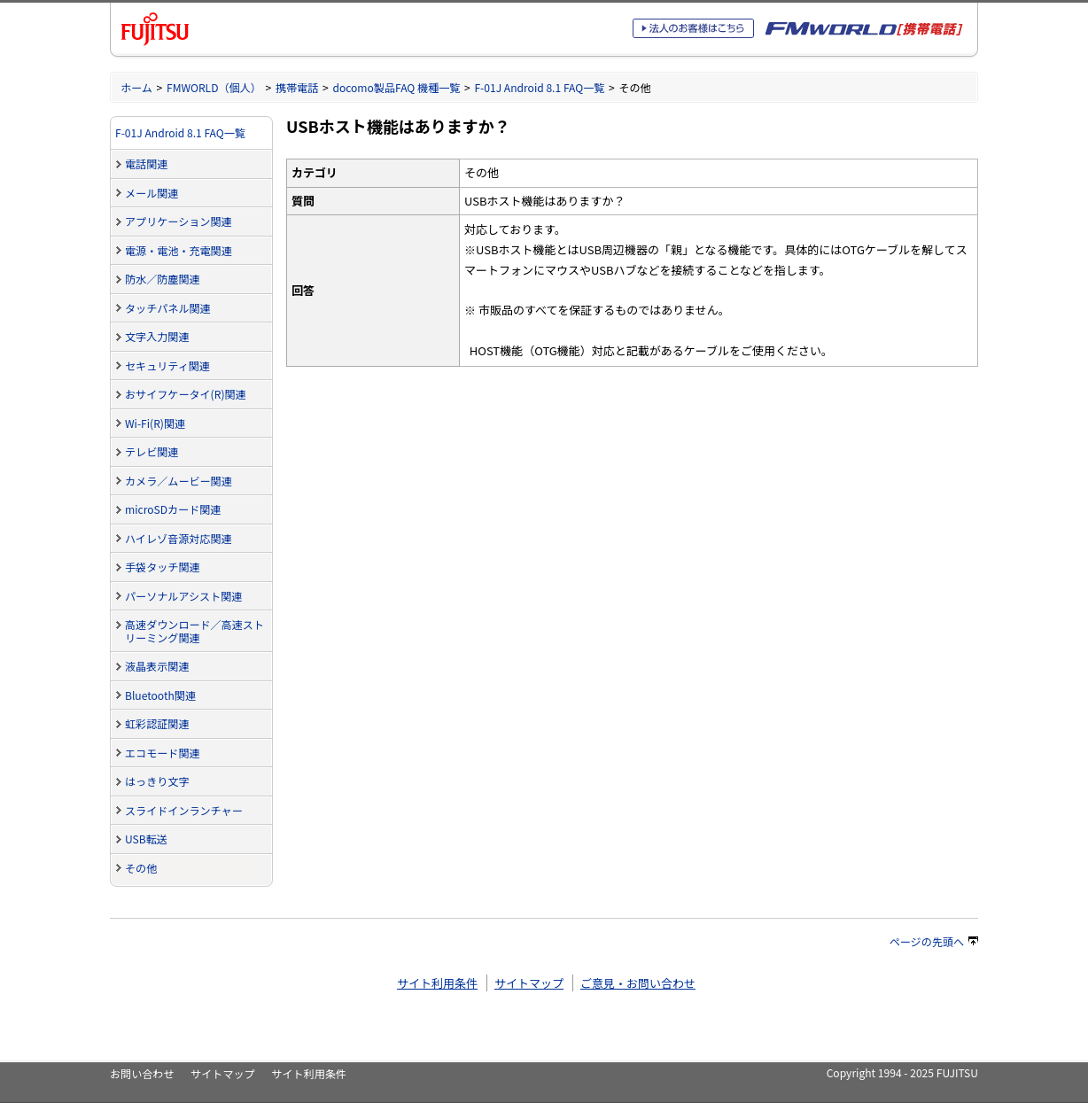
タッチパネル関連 (168, 307)
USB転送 (146, 838)
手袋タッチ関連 (162, 566)
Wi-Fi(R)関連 (155, 423)
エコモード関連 (162, 752)
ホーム (136, 87)
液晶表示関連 (157, 665)
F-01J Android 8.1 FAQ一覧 (539, 87)
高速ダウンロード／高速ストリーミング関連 (194, 631)
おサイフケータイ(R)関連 (185, 393)
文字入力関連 (157, 336)
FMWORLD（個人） (214, 87)
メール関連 (151, 192)
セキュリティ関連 (167, 365)
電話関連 (146, 163)
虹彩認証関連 (157, 723)
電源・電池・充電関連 (178, 250)
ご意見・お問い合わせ (638, 983)
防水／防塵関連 (162, 278)
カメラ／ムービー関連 (178, 480)
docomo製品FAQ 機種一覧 (396, 87)
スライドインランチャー (184, 810)
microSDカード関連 (173, 509)
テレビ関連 (151, 451)
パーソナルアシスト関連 (183, 595)
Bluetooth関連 (160, 695)
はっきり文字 (157, 780)
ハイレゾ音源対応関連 (178, 538)
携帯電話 (297, 87)
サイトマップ (528, 983)
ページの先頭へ (934, 941)
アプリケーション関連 (178, 221)
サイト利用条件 (437, 983)
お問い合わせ (142, 1073)
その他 (141, 867)
